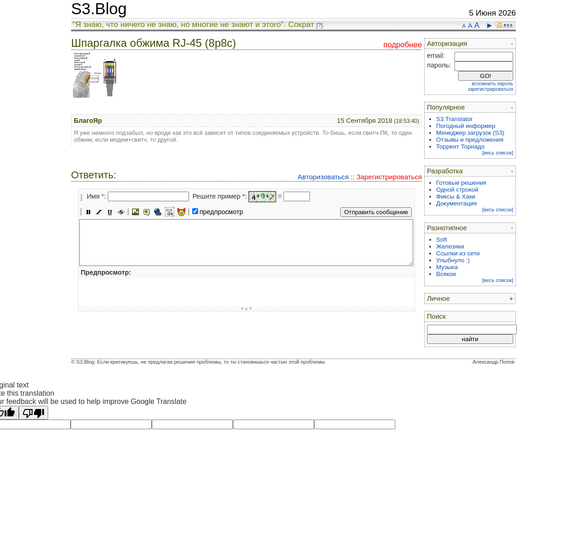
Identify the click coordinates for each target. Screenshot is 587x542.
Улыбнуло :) (453, 260)
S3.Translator (454, 119)
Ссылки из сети (458, 253)
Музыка (447, 267)
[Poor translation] (33, 413)
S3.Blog (99, 8)
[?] (319, 25)
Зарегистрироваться (389, 177)
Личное (438, 298)
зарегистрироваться (490, 89)
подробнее (402, 44)
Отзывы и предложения (470, 139)
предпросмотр (221, 212)
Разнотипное (447, 228)
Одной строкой (457, 189)
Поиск (436, 316)
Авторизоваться (323, 177)
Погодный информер (465, 125)
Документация (456, 203)
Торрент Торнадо (460, 146)
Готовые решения (461, 182)
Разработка (445, 171)
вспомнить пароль (492, 83)
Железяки (450, 246)
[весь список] (497, 152)
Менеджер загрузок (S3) (470, 132)
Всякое (446, 274)
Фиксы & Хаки (456, 196)
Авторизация (447, 43)
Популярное (446, 107)
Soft (441, 239)
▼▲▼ (246, 308)
